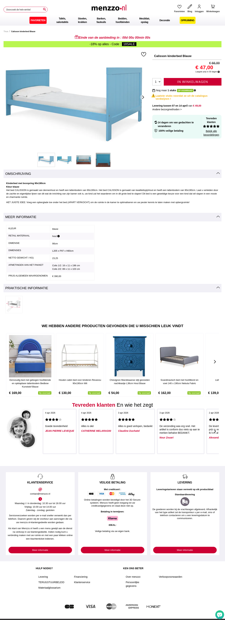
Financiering (81, 576)
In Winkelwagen (192, 82)
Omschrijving (18, 174)
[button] (144, 54)
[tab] (112, 174)
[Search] (44, 9)
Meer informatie (20, 217)
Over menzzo (133, 576)
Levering (43, 576)
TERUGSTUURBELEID (51, 582)
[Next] (142, 97)
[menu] (112, 20)
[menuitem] (38, 20)
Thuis (6, 31)
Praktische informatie (26, 288)
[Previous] (10, 361)
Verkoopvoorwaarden (170, 576)
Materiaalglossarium (49, 587)
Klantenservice (82, 582)
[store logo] (109, 9)
